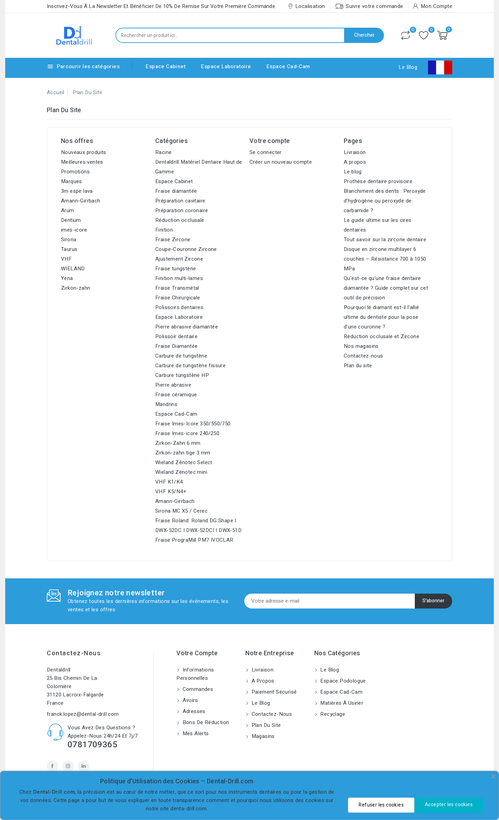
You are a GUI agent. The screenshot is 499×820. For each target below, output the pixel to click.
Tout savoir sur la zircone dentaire (385, 239)
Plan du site (358, 365)
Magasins (262, 736)
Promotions (75, 171)
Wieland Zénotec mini (181, 472)
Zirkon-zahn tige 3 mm (182, 453)
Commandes (197, 689)
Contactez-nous (363, 356)
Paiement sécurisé (273, 692)
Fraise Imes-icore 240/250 (187, 433)
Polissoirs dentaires (179, 307)
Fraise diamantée (176, 191)
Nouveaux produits (83, 152)
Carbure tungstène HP (182, 375)
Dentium (71, 220)
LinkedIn (83, 766)
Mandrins (166, 404)
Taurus (69, 249)
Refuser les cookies (381, 805)
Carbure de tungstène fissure (190, 365)
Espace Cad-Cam (288, 66)
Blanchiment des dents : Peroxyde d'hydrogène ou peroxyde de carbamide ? (385, 200)
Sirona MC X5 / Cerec (181, 511)
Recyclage (332, 714)
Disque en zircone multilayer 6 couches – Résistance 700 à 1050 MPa (385, 258)
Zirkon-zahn (75, 288)
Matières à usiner (341, 703)
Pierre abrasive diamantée (186, 327)
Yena (67, 278)
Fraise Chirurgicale (177, 297)
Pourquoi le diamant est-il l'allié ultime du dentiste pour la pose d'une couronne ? (381, 317)
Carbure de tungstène (181, 356)
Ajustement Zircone (179, 259)
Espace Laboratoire (226, 66)
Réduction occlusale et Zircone (381, 336)
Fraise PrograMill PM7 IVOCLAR (194, 540)
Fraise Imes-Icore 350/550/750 (193, 423)
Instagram (68, 766)
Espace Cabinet (166, 66)
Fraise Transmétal (177, 288)
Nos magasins (361, 346)
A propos (355, 162)
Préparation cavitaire (180, 201)
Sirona (68, 239)
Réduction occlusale (179, 220)
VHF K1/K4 (169, 482)
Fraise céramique (176, 394)
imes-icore (74, 230)
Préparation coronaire (181, 210)
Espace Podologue (342, 681)
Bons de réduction (205, 722)
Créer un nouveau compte (281, 162)
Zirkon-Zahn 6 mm (177, 443)
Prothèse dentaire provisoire (378, 181)
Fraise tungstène (175, 268)
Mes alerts (195, 733)
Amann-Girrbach (80, 201)
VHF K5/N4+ (170, 491)
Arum (67, 210)
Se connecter (266, 152)
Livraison (355, 152)
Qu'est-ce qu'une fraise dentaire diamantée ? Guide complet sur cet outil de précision (386, 287)
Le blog (353, 171)
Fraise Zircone (173, 239)
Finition (164, 230)
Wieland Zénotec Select (183, 462)
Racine (163, 152)
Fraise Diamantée (176, 346)
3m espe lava (77, 191)
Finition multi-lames (179, 278)
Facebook (52, 766)
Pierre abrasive (173, 385)
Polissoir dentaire (176, 336)
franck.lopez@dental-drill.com (83, 714)
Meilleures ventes (82, 162)
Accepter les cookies (449, 804)
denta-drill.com (188, 808)
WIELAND (73, 268)
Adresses (193, 711)
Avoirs (189, 700)
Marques (71, 181)
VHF (66, 259)
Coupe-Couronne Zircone (186, 249)
